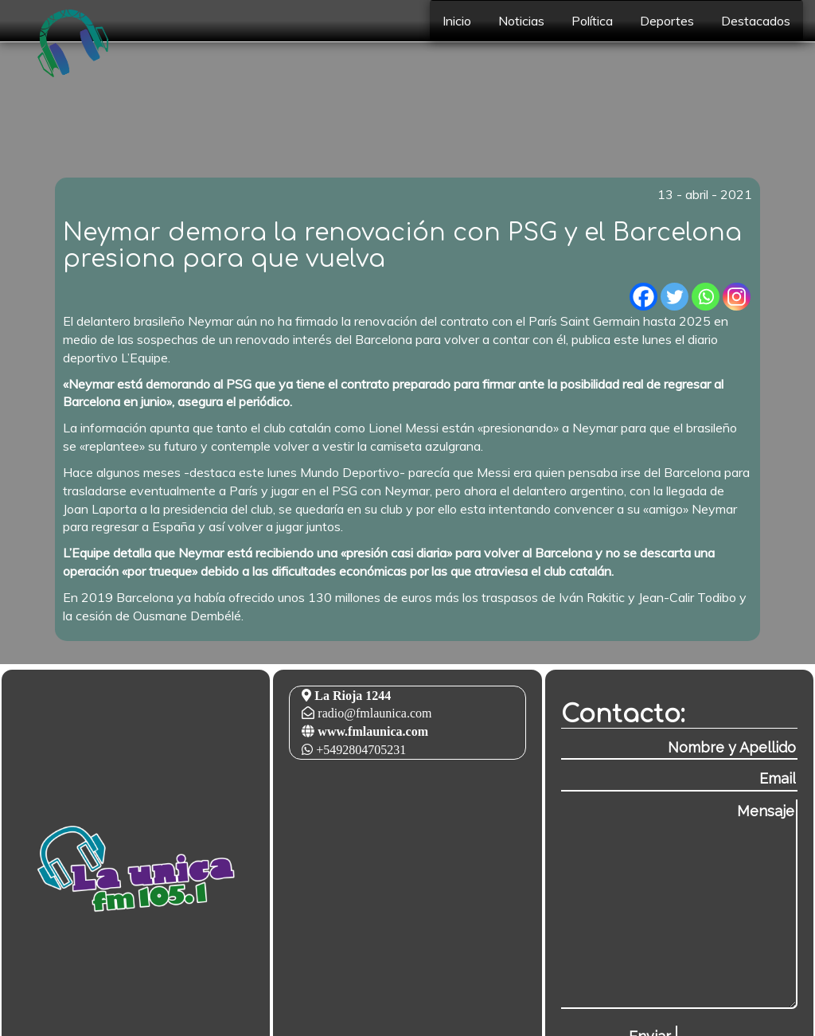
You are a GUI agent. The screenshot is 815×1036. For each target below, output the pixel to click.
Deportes (667, 21)
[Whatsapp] (705, 297)
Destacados (755, 21)
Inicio (457, 21)
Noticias (521, 21)
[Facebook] (643, 297)
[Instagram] (737, 297)
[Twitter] (674, 297)
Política (592, 21)
